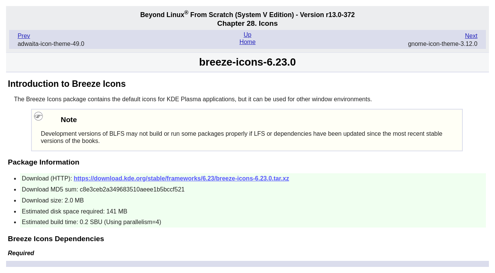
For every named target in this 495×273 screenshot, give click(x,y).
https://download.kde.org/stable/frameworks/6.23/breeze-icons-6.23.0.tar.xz (181, 178)
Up (247, 34)
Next (471, 36)
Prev (23, 36)
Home (248, 42)
